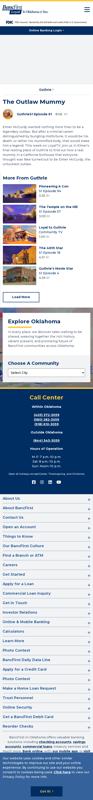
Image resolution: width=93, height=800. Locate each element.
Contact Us (13, 517)
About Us (11, 498)
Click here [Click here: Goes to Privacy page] (62, 772)
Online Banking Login (45, 30)
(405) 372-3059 (46, 415)
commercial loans (37, 747)
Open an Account (19, 527)
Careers (10, 565)
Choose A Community (33, 363)
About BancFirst (18, 508)
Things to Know (18, 536)
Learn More (13, 641)
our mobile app (65, 751)
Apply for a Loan (18, 584)
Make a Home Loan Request (29, 688)
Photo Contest (16, 650)
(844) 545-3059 (46, 441)
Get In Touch (15, 603)
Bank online (33, 751)
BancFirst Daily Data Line (26, 660)
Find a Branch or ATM (23, 555)
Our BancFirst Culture (23, 546)
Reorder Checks (18, 726)
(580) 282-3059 (46, 420)
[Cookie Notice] (46, 776)
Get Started (14, 574)
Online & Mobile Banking (26, 622)
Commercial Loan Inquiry (27, 593)
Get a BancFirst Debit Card (28, 717)
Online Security (17, 707)
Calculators (13, 631)
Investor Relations (20, 612)
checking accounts (55, 742)
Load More (21, 297)
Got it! (45, 791)
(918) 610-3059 (46, 424)
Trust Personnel (18, 698)
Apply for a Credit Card (25, 669)
